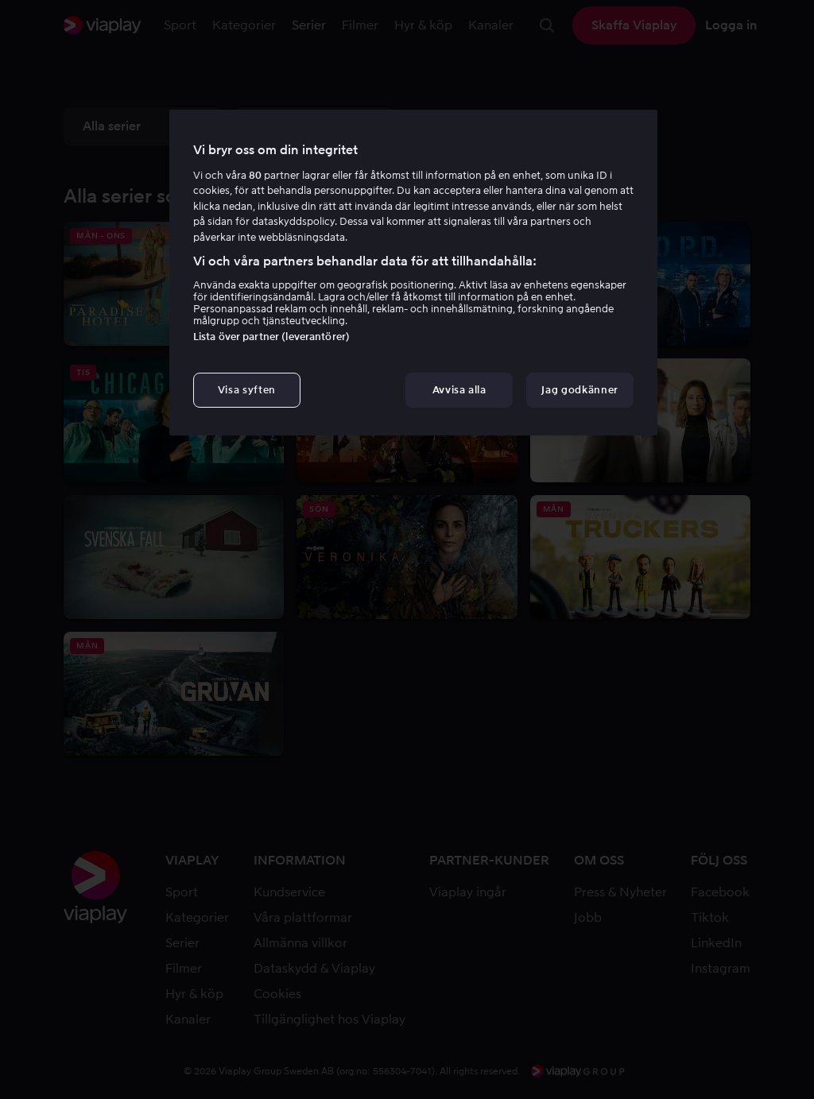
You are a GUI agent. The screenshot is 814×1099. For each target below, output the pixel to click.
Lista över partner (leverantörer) (271, 336)
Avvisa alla (459, 390)
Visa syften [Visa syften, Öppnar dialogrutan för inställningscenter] (247, 390)
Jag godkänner (579, 390)
